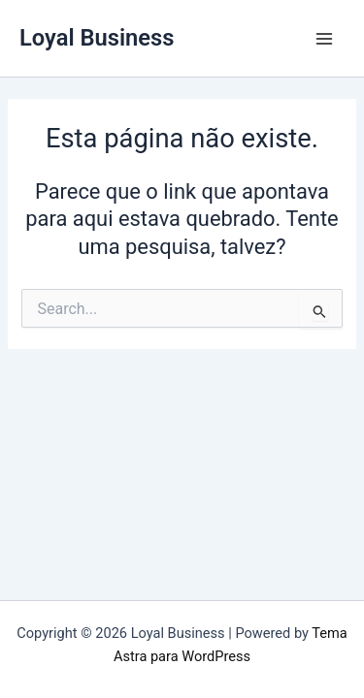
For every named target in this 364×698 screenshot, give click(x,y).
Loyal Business (96, 37)
